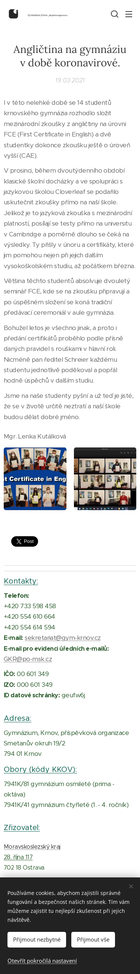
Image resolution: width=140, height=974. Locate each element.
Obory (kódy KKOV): (40, 769)
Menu (128, 14)
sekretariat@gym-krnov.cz (63, 638)
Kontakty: (21, 580)
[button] (113, 13)
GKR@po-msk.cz (28, 659)
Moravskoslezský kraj (32, 846)
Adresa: (17, 718)
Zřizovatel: (22, 827)
